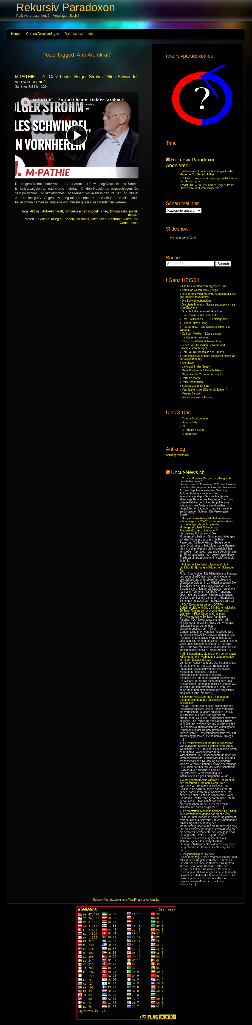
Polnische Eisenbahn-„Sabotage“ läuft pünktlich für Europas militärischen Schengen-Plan (207, 567)
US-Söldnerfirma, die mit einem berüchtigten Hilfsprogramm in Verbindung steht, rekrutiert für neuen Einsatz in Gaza (208, 656)
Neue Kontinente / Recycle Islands (203, 370)
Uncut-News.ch (188, 472)
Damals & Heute (195, 430)
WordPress (135, 899)
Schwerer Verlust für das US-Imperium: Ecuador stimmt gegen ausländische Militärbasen (205, 699)
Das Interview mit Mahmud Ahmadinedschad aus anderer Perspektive (208, 295)
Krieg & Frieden (62, 219)
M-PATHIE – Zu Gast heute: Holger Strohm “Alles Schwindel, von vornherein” (207, 187)
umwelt (133, 215)
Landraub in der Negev (196, 366)
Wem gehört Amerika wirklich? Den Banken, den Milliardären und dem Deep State (207, 781)
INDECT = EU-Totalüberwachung (202, 341)
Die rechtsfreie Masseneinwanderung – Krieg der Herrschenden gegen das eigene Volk (208, 813)
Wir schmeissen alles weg (197, 397)
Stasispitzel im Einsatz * (196, 385)
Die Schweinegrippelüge (196, 300)
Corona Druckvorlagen (42, 34)
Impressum (191, 433)
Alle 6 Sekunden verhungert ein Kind (204, 286)
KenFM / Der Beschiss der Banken (203, 352)
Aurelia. (154, 899)
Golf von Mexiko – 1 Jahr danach (202, 333)
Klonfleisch (188, 362)
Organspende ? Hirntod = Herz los (202, 374)
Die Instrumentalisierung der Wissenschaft (207, 742)
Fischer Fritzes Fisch (194, 322)
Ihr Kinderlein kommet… (196, 337)
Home (15, 34)
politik (133, 211)
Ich (90, 34)
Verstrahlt (114, 219)
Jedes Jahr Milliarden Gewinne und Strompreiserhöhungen (202, 347)
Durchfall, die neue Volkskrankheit (202, 311)
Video (127, 219)
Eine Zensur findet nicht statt (199, 315)
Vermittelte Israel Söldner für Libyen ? (205, 389)
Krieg (104, 211)
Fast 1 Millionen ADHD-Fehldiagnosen (205, 319)
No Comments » (129, 221)
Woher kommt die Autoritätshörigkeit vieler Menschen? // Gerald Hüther (206, 173)
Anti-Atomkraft (52, 211)
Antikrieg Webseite (177, 455)
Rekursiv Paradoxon (65, 7)
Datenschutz (73, 34)
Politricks (82, 219)
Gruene (43, 219)
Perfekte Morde (191, 378)
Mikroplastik (118, 211)
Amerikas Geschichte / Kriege (200, 290)
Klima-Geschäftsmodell (81, 211)
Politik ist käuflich (192, 381)
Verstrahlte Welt (191, 393)
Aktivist (35, 211)
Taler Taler (98, 219)
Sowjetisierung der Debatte (198, 854)
